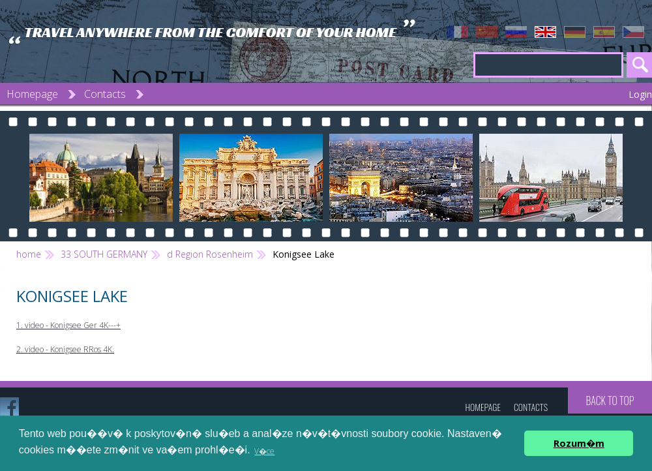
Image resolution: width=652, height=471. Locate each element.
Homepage (32, 94)
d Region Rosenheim (210, 254)
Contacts (105, 94)
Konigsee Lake (303, 254)
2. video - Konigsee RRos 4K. (65, 349)
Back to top (609, 400)
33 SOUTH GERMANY (104, 254)
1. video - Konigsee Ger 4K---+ (68, 325)
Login (640, 94)
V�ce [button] (264, 451)
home (28, 254)
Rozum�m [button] (579, 443)
